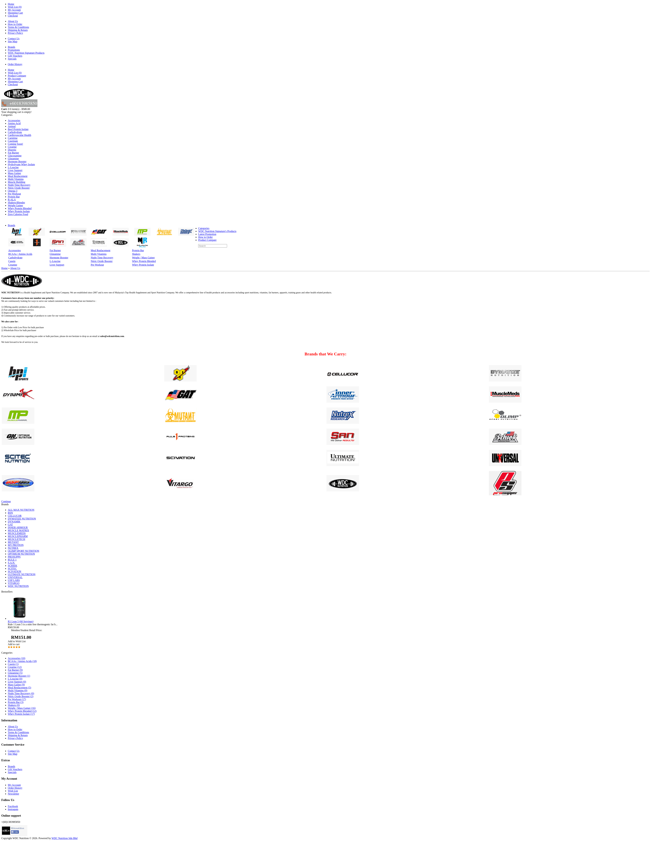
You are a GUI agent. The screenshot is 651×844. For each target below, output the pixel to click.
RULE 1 (12, 559)
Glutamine (13, 158)
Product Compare (17, 75)
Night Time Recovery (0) (21, 693)
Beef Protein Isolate (18, 129)
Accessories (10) (16, 658)
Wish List (13, 790)
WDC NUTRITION (18, 586)
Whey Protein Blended (20, 208)
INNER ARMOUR (18, 527)
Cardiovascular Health (19, 135)
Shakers (136, 254)
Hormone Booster (17, 161)
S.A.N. (11, 562)
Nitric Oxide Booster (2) (20, 696)
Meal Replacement (17, 176)
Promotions (14, 50)
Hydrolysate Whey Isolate (21, 164)
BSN (10, 512)
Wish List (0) (15, 7)
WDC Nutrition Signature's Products (217, 231)
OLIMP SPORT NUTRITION (23, 551)
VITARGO (13, 583)
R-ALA (12, 199)
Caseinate (13, 141)
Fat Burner (13, 152)
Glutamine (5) (15, 673)
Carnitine (13, 138)
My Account (14, 9)
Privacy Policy (15, 33)
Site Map (12, 41)
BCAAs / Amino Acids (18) (22, 661)
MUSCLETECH (16, 539)
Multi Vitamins (16, 179)
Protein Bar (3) (15, 702)
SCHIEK (12, 565)
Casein (11, 261)
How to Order (15, 24)
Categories (203, 228)
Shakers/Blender (16, 202)
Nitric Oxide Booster (19, 187)
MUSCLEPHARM (18, 536)
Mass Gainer (14, 173)
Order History (15, 64)
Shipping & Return (18, 30)
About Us (13, 21)
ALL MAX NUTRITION (21, 509)
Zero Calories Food (18, 214)
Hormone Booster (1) (19, 675)
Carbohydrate (15, 132)
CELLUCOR (14, 515)
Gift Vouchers (15, 55)
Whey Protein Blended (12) (22, 711)
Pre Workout (14, 193)
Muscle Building (16, 182)
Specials (12, 58)
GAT (10, 524)
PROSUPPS (14, 556)
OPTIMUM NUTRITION (21, 553)
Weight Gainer (15, 205)
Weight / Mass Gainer (143, 257)
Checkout (13, 15)
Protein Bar (14, 196)
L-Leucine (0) (15, 678)
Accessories (14, 120)
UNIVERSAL (15, 577)
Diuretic (12, 149)
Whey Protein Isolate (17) (21, 714)
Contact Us (14, 38)
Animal (12, 126)
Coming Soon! (15, 144)
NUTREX (13, 548)
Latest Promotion (207, 234)
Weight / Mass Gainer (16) (21, 708)
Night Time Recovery (19, 185)
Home (11, 4)
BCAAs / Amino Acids (20, 254)
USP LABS (14, 580)
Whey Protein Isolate (19, 211)
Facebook (13, 806)
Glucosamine (14, 155)
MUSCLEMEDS (17, 533)
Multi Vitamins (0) (17, 690)
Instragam (13, 809)
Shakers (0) (14, 705)
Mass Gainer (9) (16, 684)
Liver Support (15, 170)
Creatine (12, 146)
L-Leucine (13, 167)
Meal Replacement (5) (19, 687)
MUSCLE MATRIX (18, 530)
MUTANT (13, 542)
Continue (6, 501)
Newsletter (13, 793)
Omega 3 (12, 190)
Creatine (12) (15, 667)
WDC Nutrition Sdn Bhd (64, 838)
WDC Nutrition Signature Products (26, 52)
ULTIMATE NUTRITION (21, 574)
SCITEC (12, 568)
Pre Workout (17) (17, 699)
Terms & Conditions (18, 27)
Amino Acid (14, 123)
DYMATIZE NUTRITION (22, 518)
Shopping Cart (15, 12)
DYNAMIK (14, 521)
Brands (11, 47)
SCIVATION (14, 571)
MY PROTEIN (16, 545)
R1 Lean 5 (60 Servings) (20, 621)
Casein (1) (13, 664)
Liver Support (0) (17, 681)
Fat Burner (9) (15, 670)
